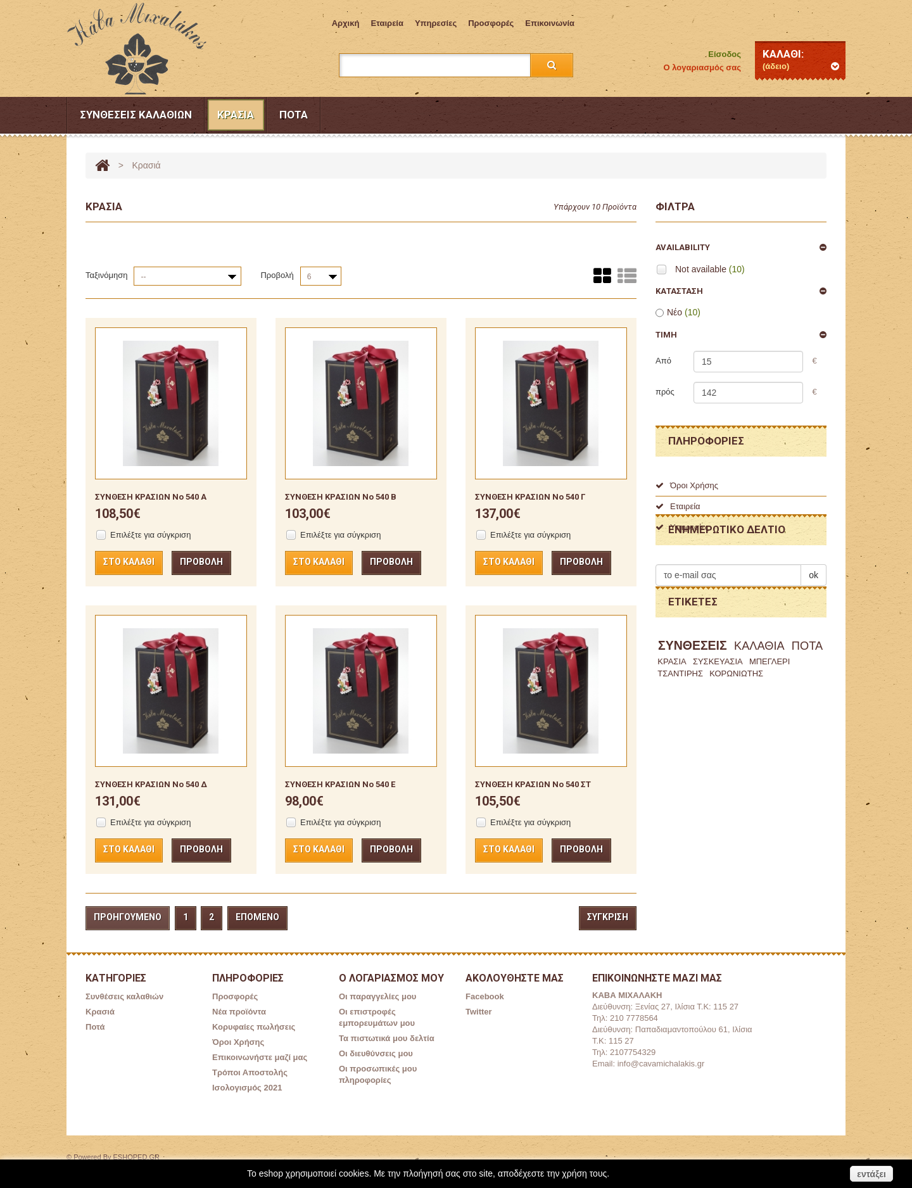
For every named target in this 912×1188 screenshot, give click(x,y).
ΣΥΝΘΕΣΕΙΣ (692, 706)
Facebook (485, 996)
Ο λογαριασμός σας (702, 67)
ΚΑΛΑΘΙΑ (759, 706)
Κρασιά (235, 114)
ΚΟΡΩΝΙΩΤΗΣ (736, 733)
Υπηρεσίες (436, 23)
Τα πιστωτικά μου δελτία (386, 1038)
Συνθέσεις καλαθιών (136, 114)
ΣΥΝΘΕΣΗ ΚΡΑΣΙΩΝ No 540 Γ (530, 497)
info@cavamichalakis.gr (661, 1063)
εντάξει (871, 1174)
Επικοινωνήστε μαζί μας (259, 1057)
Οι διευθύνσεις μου (376, 1053)
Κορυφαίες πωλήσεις (253, 1027)
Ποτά (293, 114)
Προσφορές (491, 23)
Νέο (683, 312)
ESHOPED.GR (136, 1157)
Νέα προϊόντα (239, 1011)
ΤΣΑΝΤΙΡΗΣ (680, 733)
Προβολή (276, 275)
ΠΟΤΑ (807, 706)
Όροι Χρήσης (687, 485)
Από (663, 360)
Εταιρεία (386, 23)
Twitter (479, 1011)
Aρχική (346, 23)
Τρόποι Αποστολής (250, 1072)
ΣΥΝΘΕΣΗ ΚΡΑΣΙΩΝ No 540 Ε (340, 784)
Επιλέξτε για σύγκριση (150, 535)
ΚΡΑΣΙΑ (671, 721)
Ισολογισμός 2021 (247, 1087)
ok (813, 617)
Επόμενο (257, 917)
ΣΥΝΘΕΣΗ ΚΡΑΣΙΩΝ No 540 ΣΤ (533, 784)
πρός (665, 391)
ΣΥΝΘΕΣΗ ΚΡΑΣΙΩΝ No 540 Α (150, 497)
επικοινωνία (549, 23)
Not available (710, 269)
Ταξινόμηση (106, 275)
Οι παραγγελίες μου (377, 996)
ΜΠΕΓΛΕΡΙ (769, 721)
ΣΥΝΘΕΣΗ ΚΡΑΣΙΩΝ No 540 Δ (151, 784)
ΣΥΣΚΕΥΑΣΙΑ (718, 721)
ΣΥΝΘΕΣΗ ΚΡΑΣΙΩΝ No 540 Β (340, 497)
